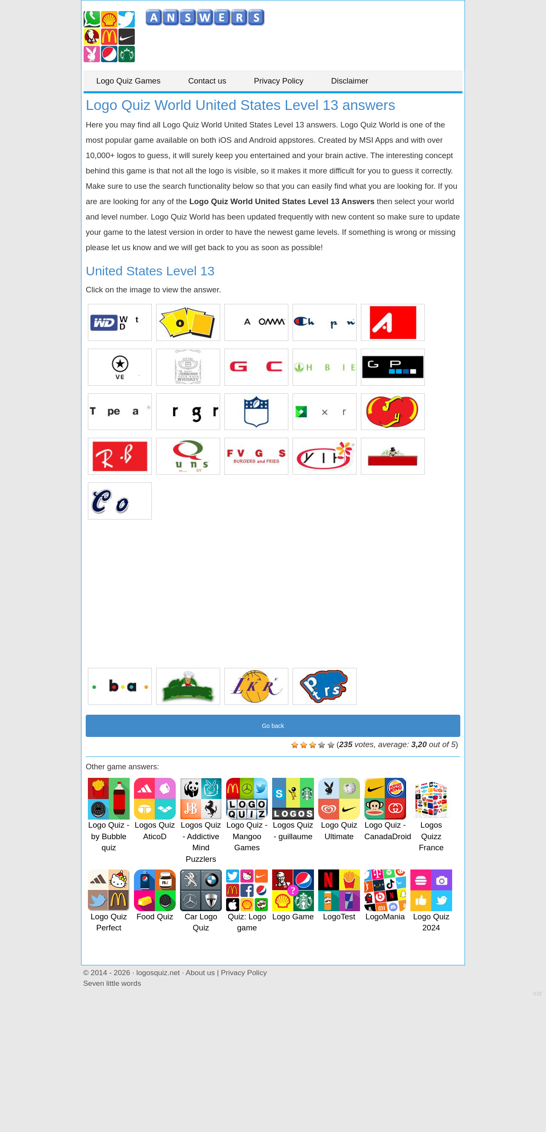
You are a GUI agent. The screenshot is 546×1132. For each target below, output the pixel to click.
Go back (273, 725)
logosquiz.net (158, 972)
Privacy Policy (279, 80)
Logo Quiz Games (128, 80)
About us (200, 972)
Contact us (208, 80)
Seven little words (112, 983)
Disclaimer (350, 80)
